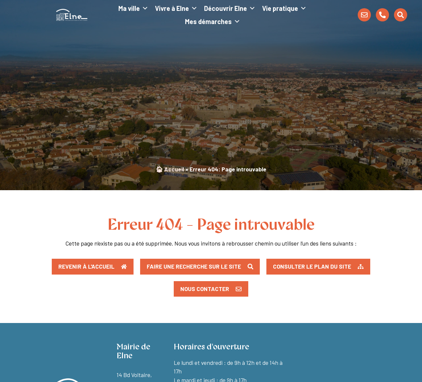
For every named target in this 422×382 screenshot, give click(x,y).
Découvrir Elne (230, 8)
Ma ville (133, 8)
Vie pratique (284, 8)
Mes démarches (212, 21)
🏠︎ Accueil (170, 169)
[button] (318, 267)
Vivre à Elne (176, 8)
